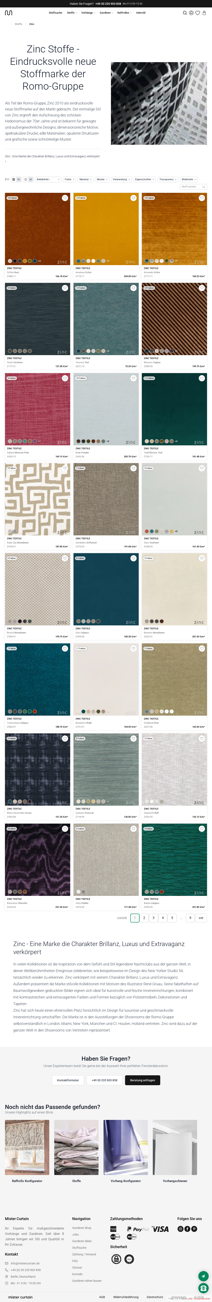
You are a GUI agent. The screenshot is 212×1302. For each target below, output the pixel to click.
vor (201, 918)
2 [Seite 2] (144, 918)
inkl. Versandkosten (199, 1298)
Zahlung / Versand (84, 1254)
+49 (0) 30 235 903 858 (26, 1270)
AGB (102, 1297)
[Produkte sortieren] (48, 179)
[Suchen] (204, 187)
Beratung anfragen (142, 1080)
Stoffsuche (55, 12)
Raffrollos (123, 12)
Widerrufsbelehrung (126, 1297)
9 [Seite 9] (190, 918)
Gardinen (105, 12)
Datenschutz (155, 1297)
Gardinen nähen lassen (87, 1280)
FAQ (75, 1261)
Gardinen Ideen (82, 1241)
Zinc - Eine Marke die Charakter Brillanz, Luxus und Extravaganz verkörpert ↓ (52, 159)
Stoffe (71, 12)
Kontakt (77, 1274)
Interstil (140, 12)
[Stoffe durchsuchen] (190, 187)
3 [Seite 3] (153, 918)
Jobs (75, 1234)
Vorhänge (87, 12)
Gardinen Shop (81, 1228)
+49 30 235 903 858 (108, 3)
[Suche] (185, 13)
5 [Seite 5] (172, 918)
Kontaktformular (68, 1080)
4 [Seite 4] (163, 918)
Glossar (77, 1267)
